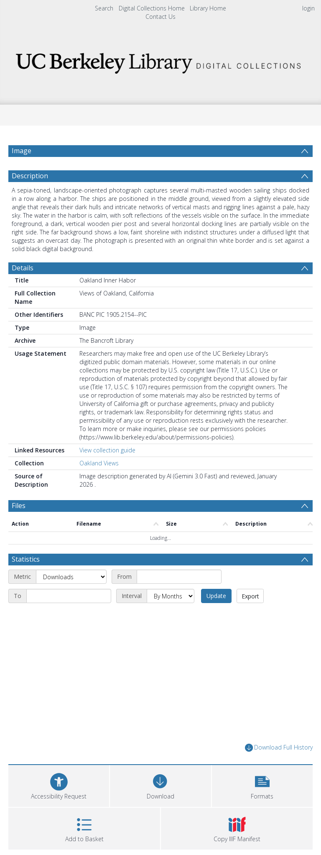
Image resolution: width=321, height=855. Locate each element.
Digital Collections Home (152, 8)
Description (30, 175)
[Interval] (170, 596)
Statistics (26, 559)
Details (22, 267)
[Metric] (71, 577)
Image (21, 150)
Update (216, 596)
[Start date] (179, 577)
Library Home (208, 8)
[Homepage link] (160, 61)
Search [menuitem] (104, 8)
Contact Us (160, 17)
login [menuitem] (308, 8)
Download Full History (279, 747)
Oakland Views (99, 463)
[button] (262, 785)
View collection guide (107, 450)
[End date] (68, 596)
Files (18, 505)
